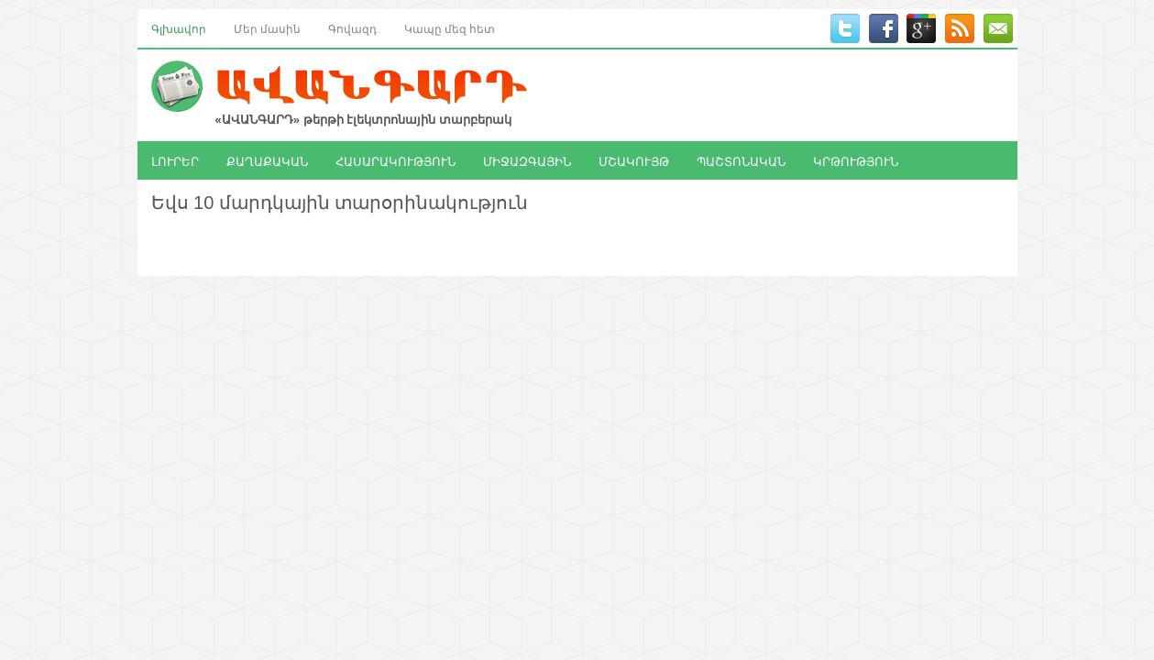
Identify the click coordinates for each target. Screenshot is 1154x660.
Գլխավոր (178, 28)
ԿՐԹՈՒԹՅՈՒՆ (855, 160)
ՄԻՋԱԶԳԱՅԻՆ (527, 160)
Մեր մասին (267, 28)
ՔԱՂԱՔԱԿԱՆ (267, 160)
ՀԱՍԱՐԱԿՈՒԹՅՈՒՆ (395, 160)
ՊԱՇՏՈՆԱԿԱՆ (741, 160)
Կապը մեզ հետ (449, 28)
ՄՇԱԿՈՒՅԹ (634, 160)
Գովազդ (352, 28)
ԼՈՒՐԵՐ (175, 160)
